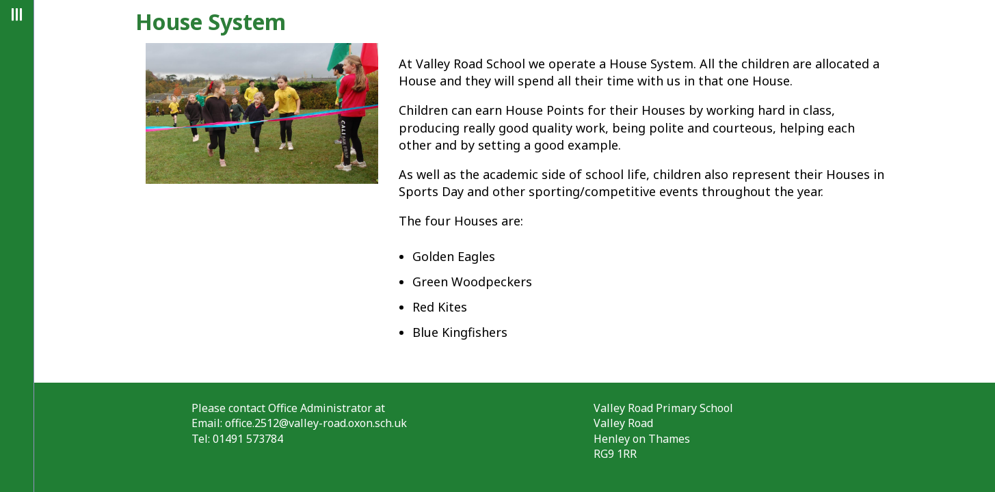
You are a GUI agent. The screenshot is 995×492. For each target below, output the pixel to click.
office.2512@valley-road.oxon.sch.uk (316, 422)
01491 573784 (248, 438)
